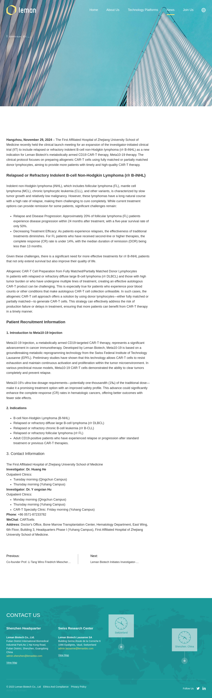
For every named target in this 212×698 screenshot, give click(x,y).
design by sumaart (16, 690)
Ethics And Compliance (56, 686)
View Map (11, 662)
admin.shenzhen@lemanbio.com (24, 655)
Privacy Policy (78, 686)
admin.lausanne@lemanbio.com (75, 648)
